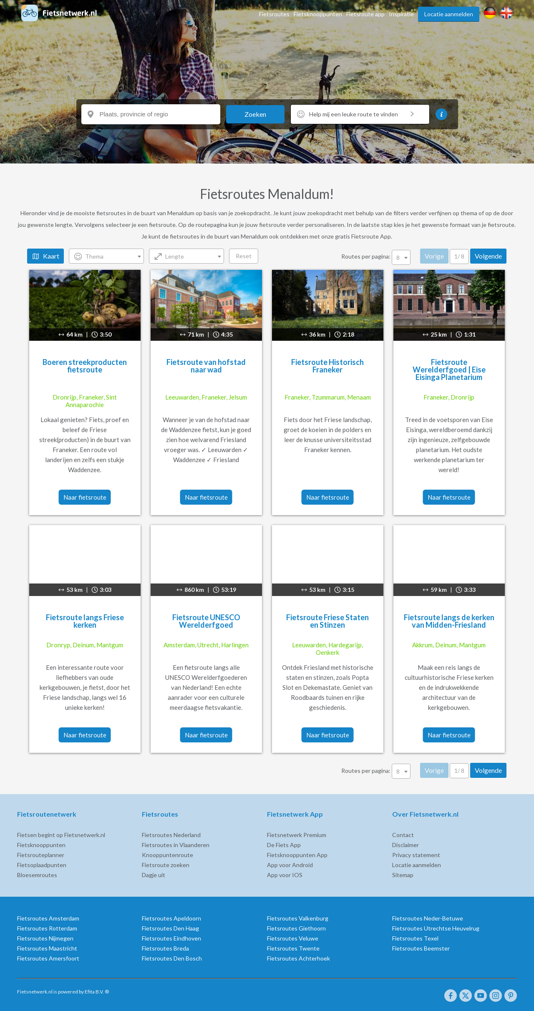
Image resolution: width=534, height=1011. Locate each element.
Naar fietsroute (84, 497)
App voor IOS (284, 874)
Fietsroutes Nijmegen (45, 938)
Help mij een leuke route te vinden (361, 114)
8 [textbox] (398, 257)
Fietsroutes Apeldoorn (171, 918)
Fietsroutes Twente (293, 948)
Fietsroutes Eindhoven (171, 938)
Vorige (434, 256)
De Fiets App (284, 844)
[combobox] (106, 256)
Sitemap (402, 874)
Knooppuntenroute (167, 854)
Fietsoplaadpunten (41, 864)
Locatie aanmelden (448, 14)
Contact (403, 834)
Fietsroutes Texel (415, 938)
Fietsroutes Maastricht (47, 948)
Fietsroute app (365, 14)
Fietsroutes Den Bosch (172, 958)
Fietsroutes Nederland (171, 834)
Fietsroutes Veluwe (292, 938)
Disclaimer (405, 844)
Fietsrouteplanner (40, 854)
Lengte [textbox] (175, 256)
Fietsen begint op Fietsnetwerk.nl (61, 834)
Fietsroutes (274, 14)
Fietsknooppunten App (297, 854)
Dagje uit (153, 874)
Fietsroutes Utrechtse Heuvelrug (435, 928)
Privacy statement (416, 854)
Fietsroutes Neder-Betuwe (427, 918)
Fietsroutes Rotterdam (47, 928)
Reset (244, 255)
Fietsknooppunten (318, 14)
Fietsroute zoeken (165, 864)
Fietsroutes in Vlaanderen (175, 844)
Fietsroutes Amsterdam (48, 918)
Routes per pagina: (377, 256)
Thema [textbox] (95, 256)
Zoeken (255, 114)
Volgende (488, 256)
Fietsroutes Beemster (421, 948)
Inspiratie (401, 14)
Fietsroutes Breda (165, 948)
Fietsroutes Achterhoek (298, 958)
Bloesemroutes (37, 874)
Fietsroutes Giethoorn (296, 928)
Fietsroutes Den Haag (170, 928)
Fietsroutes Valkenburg (297, 918)
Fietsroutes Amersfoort (48, 958)
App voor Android (290, 864)
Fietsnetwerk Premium (296, 834)
